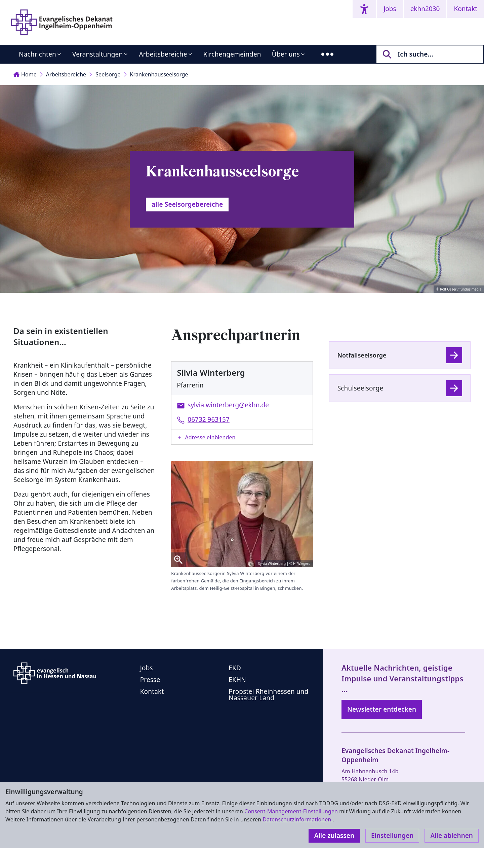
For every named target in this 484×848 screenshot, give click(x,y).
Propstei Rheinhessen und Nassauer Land (268, 694)
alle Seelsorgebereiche (187, 204)
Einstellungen (392, 835)
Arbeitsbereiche (163, 54)
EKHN (237, 679)
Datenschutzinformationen (297, 819)
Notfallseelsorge (362, 355)
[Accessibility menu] (364, 9)
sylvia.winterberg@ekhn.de (228, 405)
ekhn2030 (425, 8)
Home (25, 74)
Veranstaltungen (97, 54)
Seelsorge (107, 74)
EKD (235, 668)
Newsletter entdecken (381, 709)
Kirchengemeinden (232, 54)
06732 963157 (209, 419)
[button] (242, 437)
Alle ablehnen (451, 835)
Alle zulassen (334, 835)
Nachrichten (37, 54)
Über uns (286, 54)
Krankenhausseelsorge (159, 74)
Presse (150, 679)
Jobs (390, 8)
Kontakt (465, 8)
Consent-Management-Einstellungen (291, 811)
